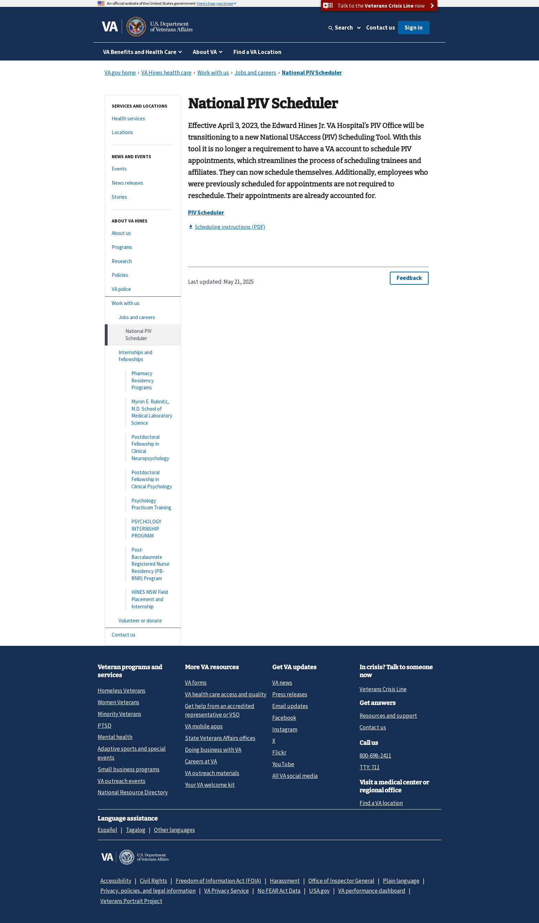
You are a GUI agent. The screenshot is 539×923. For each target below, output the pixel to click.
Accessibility (115, 880)
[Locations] (143, 133)
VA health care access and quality (225, 694)
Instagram (284, 729)
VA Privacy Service (226, 890)
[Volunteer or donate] (143, 621)
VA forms (196, 682)
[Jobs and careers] (143, 318)
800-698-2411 (375, 755)
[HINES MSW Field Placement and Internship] (143, 599)
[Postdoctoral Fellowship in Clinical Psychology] (143, 480)
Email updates (290, 706)
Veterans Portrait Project (131, 901)
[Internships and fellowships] (143, 356)
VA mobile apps (204, 726)
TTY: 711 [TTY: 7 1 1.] (370, 767)
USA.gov (319, 890)
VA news (282, 682)
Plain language (401, 880)
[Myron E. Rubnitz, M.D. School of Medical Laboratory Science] (143, 412)
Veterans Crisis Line (383, 689)
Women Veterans (118, 702)
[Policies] (143, 275)
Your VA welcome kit (210, 785)
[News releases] (143, 183)
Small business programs (129, 769)
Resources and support (388, 715)
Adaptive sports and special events (132, 753)
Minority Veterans (119, 714)
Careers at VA (201, 761)
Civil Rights (153, 880)
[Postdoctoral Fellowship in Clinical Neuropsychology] (143, 448)
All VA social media (295, 776)
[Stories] (143, 197)
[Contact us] (143, 635)
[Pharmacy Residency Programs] (143, 381)
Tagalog (135, 830)
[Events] (143, 169)
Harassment (285, 880)
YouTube (283, 764)
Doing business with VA (213, 749)
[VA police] (143, 289)
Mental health (115, 737)
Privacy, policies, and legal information (148, 890)
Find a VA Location (257, 52)
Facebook (284, 717)
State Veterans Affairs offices (220, 738)
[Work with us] (143, 303)
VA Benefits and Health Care (139, 52)
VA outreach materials (212, 773)
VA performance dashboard (371, 890)
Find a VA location (381, 803)
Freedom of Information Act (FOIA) (218, 880)
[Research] (143, 261)
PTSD (104, 725)
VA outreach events (121, 781)
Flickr (279, 752)
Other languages (174, 830)
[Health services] (143, 119)
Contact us (380, 27)
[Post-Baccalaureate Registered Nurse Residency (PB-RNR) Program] (143, 564)
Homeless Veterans (121, 690)
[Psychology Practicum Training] (143, 504)
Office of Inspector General (341, 880)
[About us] (143, 233)
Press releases (289, 694)
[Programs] (143, 247)
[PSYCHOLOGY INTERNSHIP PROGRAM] (143, 529)
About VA (205, 52)
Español (107, 830)
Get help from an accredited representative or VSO (219, 710)
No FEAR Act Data (278, 890)
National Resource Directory (133, 792)
